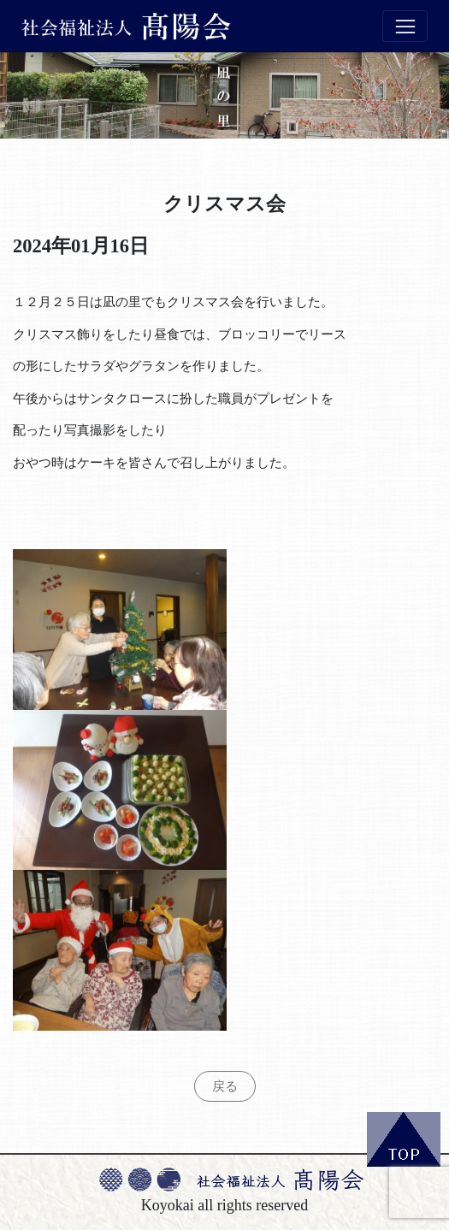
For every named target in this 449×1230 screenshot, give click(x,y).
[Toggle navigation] (405, 26)
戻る (225, 1086)
